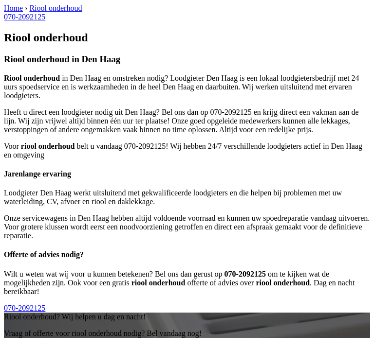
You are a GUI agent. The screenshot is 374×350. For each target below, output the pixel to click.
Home (13, 8)
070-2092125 (24, 17)
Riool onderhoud (55, 8)
